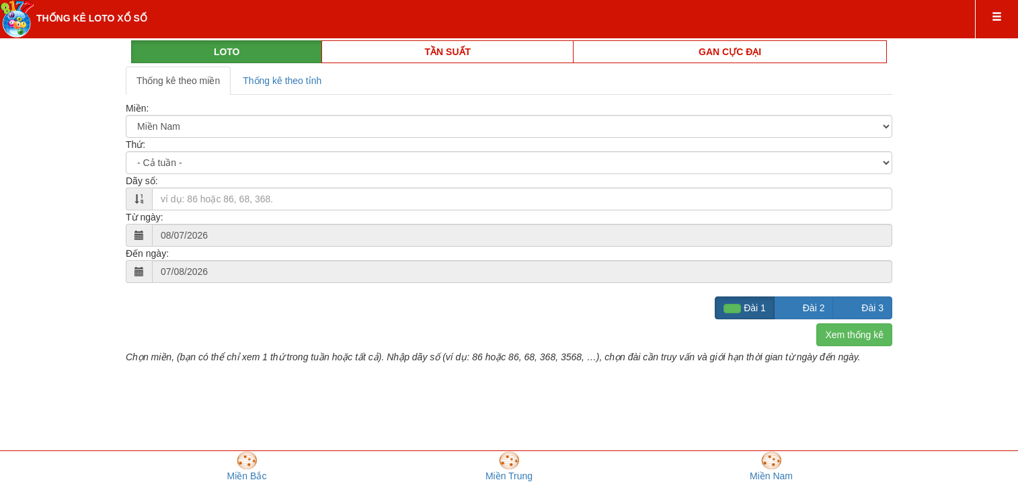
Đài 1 (744, 307)
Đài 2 (804, 307)
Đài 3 (862, 307)
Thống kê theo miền (178, 80)
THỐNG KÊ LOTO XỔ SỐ (91, 18)
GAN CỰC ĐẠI (730, 51)
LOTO (227, 51)
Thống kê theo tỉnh (282, 80)
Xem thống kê (854, 334)
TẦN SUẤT (448, 51)
